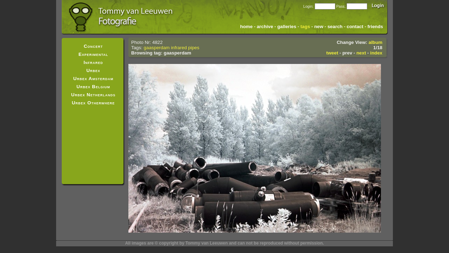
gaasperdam (157, 47)
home (246, 26)
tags (305, 26)
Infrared (93, 62)
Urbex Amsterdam (93, 78)
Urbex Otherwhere (93, 102)
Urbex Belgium (93, 86)
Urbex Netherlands (93, 94)
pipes (193, 47)
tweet (332, 53)
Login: (308, 6)
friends (375, 26)
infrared (179, 47)
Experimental (93, 54)
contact (355, 26)
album (375, 42)
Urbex (93, 70)
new (318, 26)
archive (265, 26)
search (334, 26)
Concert (93, 46)
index (376, 53)
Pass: (341, 6)
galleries (286, 26)
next (361, 53)
